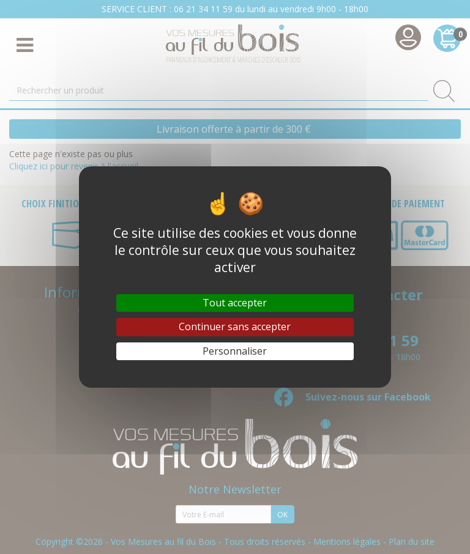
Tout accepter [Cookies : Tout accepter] (235, 302)
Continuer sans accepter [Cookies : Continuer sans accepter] (235, 326)
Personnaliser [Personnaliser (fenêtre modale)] (235, 351)
